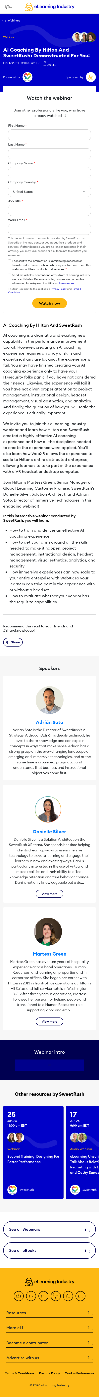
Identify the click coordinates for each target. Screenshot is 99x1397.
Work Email (17, 220)
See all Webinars (49, 1229)
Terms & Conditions (19, 1373)
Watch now (49, 303)
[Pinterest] (68, 1296)
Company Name (21, 163)
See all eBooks (49, 1250)
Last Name (17, 144)
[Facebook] (19, 1296)
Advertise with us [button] (49, 1358)
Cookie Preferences (79, 1373)
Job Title (15, 201)
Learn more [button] (66, 283)
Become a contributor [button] (49, 1343)
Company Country (23, 182)
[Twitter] (31, 1296)
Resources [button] (49, 1313)
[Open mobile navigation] (7, 7)
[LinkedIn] (43, 1296)
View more (49, 894)
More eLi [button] (49, 1328)
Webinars (14, 20)
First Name (17, 125)
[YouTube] (56, 1296)
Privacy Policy (59, 288)
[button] (13, 642)
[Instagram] (80, 1296)
